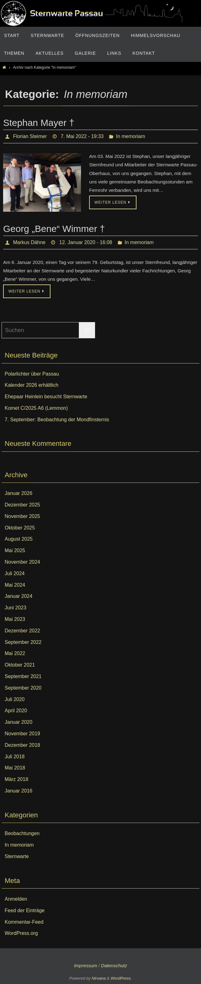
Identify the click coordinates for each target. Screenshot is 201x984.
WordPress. (121, 978)
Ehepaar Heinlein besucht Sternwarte (46, 396)
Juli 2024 (15, 573)
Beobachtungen (22, 833)
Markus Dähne (29, 242)
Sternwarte (17, 856)
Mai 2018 (15, 767)
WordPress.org (21, 933)
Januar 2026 (18, 493)
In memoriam (130, 136)
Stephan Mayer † (38, 123)
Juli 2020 (15, 699)
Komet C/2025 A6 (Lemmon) (36, 408)
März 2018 (16, 779)
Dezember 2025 (22, 504)
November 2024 (22, 562)
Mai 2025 (15, 550)
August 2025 (19, 539)
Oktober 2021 (20, 665)
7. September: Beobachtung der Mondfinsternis (57, 419)
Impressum (85, 965)
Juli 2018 (15, 756)
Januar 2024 (18, 596)
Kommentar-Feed (24, 922)
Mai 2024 (15, 585)
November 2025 (22, 516)
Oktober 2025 (20, 527)
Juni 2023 (15, 607)
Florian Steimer (30, 136)
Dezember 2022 (22, 630)
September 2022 (23, 642)
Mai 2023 (15, 619)
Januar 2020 (18, 722)
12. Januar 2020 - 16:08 (85, 242)
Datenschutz (114, 965)
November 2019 (22, 733)
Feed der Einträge (25, 910)
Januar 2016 (18, 790)
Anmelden (16, 899)
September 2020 (23, 688)
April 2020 (16, 710)
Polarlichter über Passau (32, 374)
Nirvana (99, 978)
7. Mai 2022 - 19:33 (82, 136)
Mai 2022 (15, 653)
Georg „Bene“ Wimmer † (54, 229)
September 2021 (23, 676)
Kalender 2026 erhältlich (32, 385)
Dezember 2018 (22, 745)
